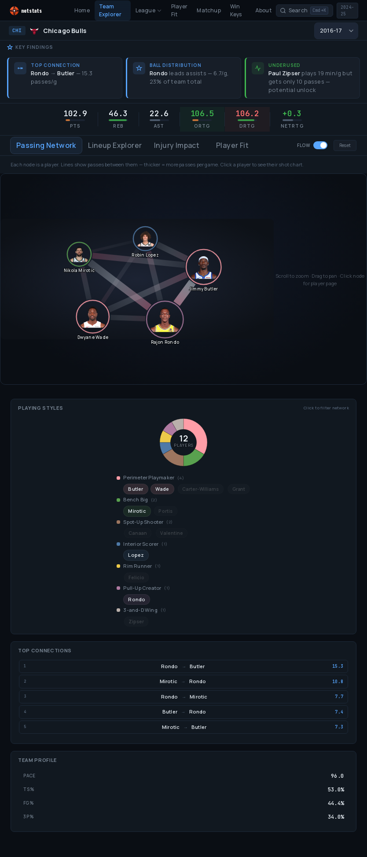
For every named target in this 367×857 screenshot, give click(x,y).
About (263, 10)
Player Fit (179, 10)
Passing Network (46, 145)
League (149, 10)
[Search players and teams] (304, 10)
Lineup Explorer (115, 145)
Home (82, 10)
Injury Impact (176, 145)
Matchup (208, 10)
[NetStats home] (34, 10)
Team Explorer (110, 10)
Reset (345, 145)
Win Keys (236, 10)
